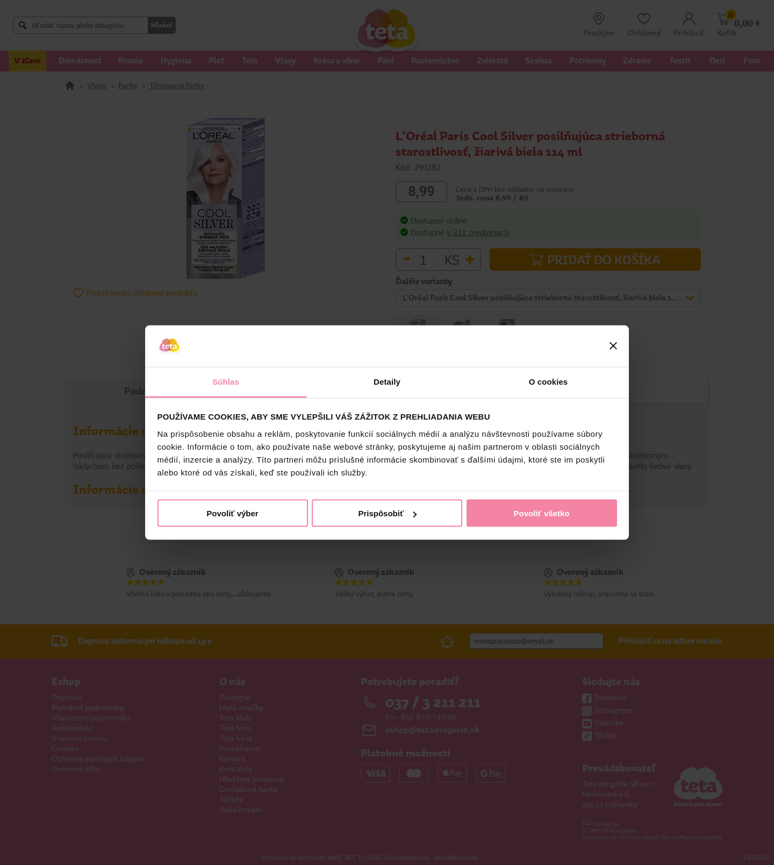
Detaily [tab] (387, 381)
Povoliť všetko (542, 513)
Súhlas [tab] (225, 381)
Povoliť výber (232, 513)
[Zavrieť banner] (613, 346)
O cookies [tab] (548, 381)
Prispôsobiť (387, 513)
